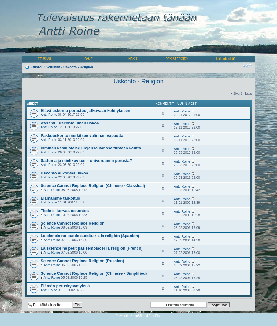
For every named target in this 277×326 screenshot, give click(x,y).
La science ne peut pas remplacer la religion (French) (91, 248)
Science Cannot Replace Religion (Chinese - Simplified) (94, 273)
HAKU (132, 58)
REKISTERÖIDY (176, 58)
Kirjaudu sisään (226, 58)
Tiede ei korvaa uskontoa (65, 210)
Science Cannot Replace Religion (73, 223)
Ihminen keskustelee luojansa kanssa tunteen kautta (91, 148)
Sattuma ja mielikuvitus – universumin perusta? (86, 160)
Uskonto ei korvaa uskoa (64, 173)
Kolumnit (53, 67)
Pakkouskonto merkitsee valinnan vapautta (82, 135)
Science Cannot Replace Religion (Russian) (82, 260)
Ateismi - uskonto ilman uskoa (70, 123)
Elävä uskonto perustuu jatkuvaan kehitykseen (85, 110)
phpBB (137, 315)
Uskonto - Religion (78, 67)
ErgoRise (155, 315)
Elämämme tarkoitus (60, 198)
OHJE (88, 58)
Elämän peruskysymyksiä (65, 286)
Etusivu (37, 67)
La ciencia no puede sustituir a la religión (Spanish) (90, 235)
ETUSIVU (44, 58)
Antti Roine (49, 114)
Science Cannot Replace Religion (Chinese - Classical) (93, 185)
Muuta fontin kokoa (247, 65)
